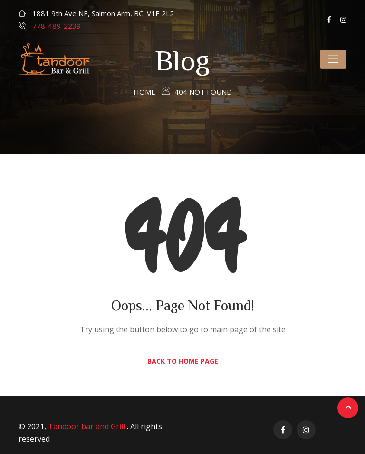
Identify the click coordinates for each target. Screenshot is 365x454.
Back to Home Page (182, 361)
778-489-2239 (56, 25)
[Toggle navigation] (333, 59)
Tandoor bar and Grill (87, 426)
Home (144, 92)
